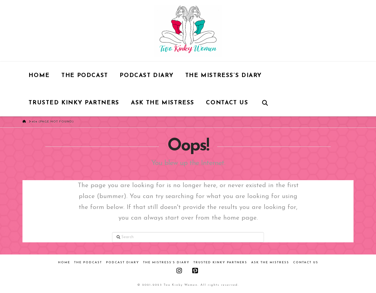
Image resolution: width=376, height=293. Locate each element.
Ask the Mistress (270, 262)
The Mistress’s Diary (166, 262)
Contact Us (305, 262)
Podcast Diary (122, 262)
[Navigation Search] (264, 102)
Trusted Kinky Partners (220, 262)
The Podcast (88, 262)
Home (64, 262)
